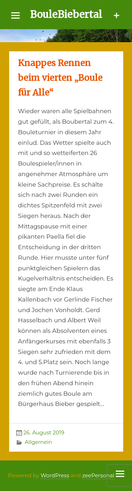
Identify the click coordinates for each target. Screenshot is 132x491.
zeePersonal (98, 475)
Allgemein (38, 442)
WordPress (54, 475)
